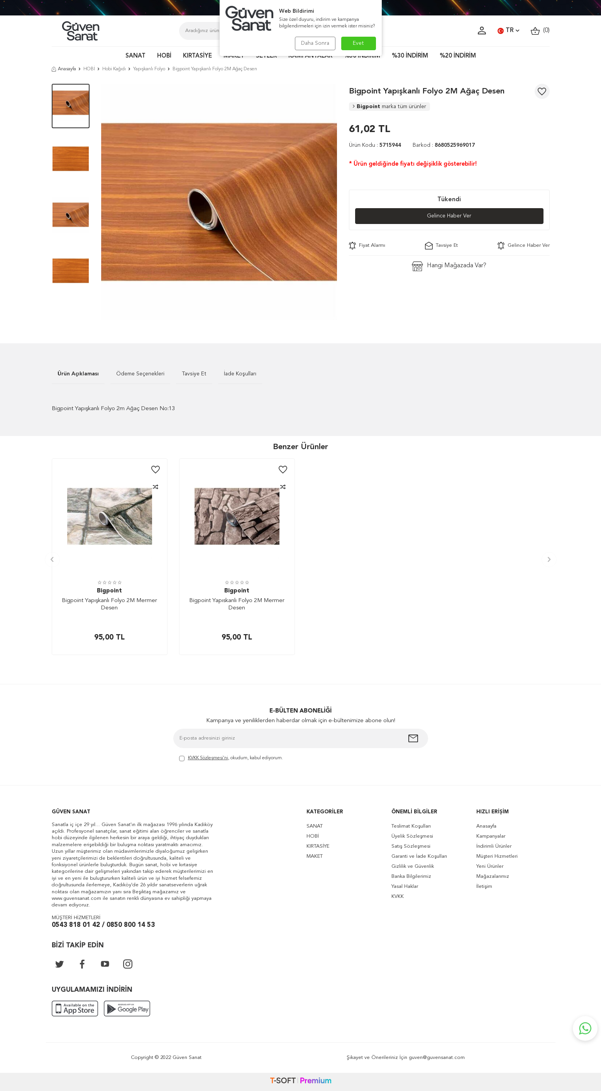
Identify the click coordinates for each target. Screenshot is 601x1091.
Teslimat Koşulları (411, 826)
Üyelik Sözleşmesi (412, 836)
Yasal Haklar (404, 886)
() (540, 31)
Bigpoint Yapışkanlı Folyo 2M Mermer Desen (109, 604)
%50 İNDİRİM (362, 56)
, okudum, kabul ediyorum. (231, 759)
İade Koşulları (240, 374)
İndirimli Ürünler (493, 846)
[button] (52, 559)
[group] (219, 202)
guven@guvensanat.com (437, 1057)
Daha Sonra (315, 43)
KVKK (397, 896)
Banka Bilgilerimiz (411, 876)
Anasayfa (64, 69)
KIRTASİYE (197, 56)
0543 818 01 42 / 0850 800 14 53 (103, 925)
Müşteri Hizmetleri (497, 856)
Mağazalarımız (492, 876)
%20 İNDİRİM (458, 56)
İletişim (484, 886)
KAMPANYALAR (310, 56)
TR (508, 30)
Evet (358, 43)
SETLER (266, 56)
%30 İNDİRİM (410, 56)
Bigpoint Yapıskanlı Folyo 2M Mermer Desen (236, 604)
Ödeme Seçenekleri (140, 374)
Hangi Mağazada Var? (449, 266)
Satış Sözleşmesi (410, 846)
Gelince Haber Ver (449, 216)
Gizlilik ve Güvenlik (412, 866)
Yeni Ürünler (489, 866)
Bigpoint (389, 106)
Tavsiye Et (441, 245)
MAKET (233, 56)
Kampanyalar (490, 836)
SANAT (135, 56)
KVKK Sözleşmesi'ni (208, 758)
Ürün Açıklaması (78, 374)
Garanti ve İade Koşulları (419, 856)
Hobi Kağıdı (114, 69)
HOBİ (164, 56)
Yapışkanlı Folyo (149, 69)
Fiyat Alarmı (367, 245)
